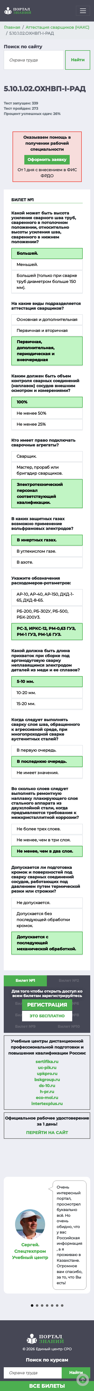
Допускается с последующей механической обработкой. (46, 943)
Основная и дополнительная (47, 319)
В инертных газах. (36, 540)
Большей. (27, 253)
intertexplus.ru (47, 1103)
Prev (10, 1235)
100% (22, 402)
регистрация (47, 1005)
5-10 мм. (25, 681)
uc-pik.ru (47, 1067)
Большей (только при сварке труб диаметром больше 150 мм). (47, 281)
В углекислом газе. (36, 551)
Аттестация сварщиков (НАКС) (57, 27)
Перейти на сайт (47, 1132)
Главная (12, 27)
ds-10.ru (47, 1085)
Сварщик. (26, 456)
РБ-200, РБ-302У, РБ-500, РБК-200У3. (42, 614)
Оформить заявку (47, 159)
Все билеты (47, 1386)
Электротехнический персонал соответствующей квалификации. (40, 493)
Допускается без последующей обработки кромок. (43, 919)
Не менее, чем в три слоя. (43, 840)
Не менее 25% (31, 424)
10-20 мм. (26, 692)
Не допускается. (33, 902)
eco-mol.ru (47, 1097)
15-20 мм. (26, 703)
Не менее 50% (31, 413)
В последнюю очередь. (42, 761)
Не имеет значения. (37, 772)
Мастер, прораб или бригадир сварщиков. (39, 470)
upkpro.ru (47, 1073)
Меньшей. (27, 264)
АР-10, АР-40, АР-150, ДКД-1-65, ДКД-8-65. (45, 597)
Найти (77, 59)
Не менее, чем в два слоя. (45, 851)
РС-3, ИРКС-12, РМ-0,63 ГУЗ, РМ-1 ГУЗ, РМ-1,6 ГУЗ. (46, 631)
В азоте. (25, 562)
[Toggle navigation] (83, 11)
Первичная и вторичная (42, 330)
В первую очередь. (36, 750)
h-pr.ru (47, 1091)
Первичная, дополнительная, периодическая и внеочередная (35, 350)
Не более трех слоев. (38, 829)
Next (84, 1235)
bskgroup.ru (47, 1079)
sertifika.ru (47, 1061)
